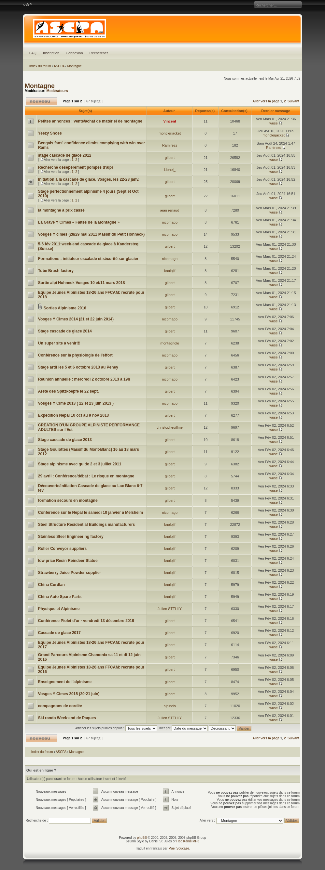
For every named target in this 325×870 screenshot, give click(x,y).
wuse (273, 123)
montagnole (169, 343)
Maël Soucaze (178, 848)
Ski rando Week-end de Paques (67, 718)
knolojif (169, 271)
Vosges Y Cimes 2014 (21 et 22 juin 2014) (76, 319)
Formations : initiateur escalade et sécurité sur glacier (88, 258)
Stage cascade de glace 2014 (65, 331)
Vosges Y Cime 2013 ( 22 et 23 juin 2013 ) (76, 403)
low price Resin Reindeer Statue (68, 560)
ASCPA (59, 66)
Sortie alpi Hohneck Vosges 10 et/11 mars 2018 (81, 282)
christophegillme (169, 427)
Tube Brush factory (56, 270)
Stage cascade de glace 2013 (65, 439)
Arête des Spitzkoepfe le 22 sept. (68, 391)
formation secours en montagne (68, 500)
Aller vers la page (266, 101)
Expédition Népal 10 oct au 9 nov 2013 (73, 415)
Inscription (51, 53)
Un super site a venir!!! (59, 343)
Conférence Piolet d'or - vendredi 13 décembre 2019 (86, 620)
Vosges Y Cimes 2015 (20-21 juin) (69, 694)
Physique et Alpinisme (59, 608)
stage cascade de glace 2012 (64, 155)
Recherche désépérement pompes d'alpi (75, 167)
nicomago (169, 222)
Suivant (293, 101)
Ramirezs (169, 145)
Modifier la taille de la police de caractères (27, 5)
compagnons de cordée (60, 706)
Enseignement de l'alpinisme (65, 682)
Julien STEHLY (170, 609)
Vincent (169, 121)
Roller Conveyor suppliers (62, 548)
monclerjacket (170, 133)
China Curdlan (51, 584)
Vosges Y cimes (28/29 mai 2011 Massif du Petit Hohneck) (91, 234)
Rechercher (99, 53)
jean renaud (169, 210)
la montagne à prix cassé (61, 210)
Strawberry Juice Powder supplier (69, 572)
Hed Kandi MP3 (188, 841)
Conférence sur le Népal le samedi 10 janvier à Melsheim (90, 512)
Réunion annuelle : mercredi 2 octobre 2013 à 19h (84, 379)
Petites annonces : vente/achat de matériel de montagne (90, 121)
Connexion (74, 53)
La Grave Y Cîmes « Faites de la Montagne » (79, 222)
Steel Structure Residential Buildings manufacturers (86, 524)
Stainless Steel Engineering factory (71, 536)
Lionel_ (169, 170)
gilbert (170, 158)
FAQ (32, 53)
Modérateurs (57, 91)
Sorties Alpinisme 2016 (65, 308)
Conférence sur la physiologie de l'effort (75, 355)
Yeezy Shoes (50, 133)
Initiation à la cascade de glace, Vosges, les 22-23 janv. (88, 179)
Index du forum (40, 66)
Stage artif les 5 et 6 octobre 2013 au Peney (78, 367)
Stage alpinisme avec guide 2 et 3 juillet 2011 (79, 464)
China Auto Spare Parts (60, 596)
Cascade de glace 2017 (59, 632)
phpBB (142, 837)
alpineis (170, 706)
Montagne (74, 66)
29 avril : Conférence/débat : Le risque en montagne (86, 476)
